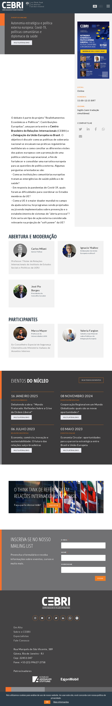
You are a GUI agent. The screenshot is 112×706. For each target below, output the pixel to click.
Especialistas (21, 636)
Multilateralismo (21, 42)
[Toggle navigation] (108, 6)
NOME (64, 552)
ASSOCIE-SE (53, 505)
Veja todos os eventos (91, 380)
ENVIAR (100, 578)
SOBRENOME (66, 564)
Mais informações (61, 702)
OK (47, 702)
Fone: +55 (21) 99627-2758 (30, 662)
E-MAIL (65, 540)
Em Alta (18, 627)
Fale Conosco (21, 640)
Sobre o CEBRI (22, 631)
